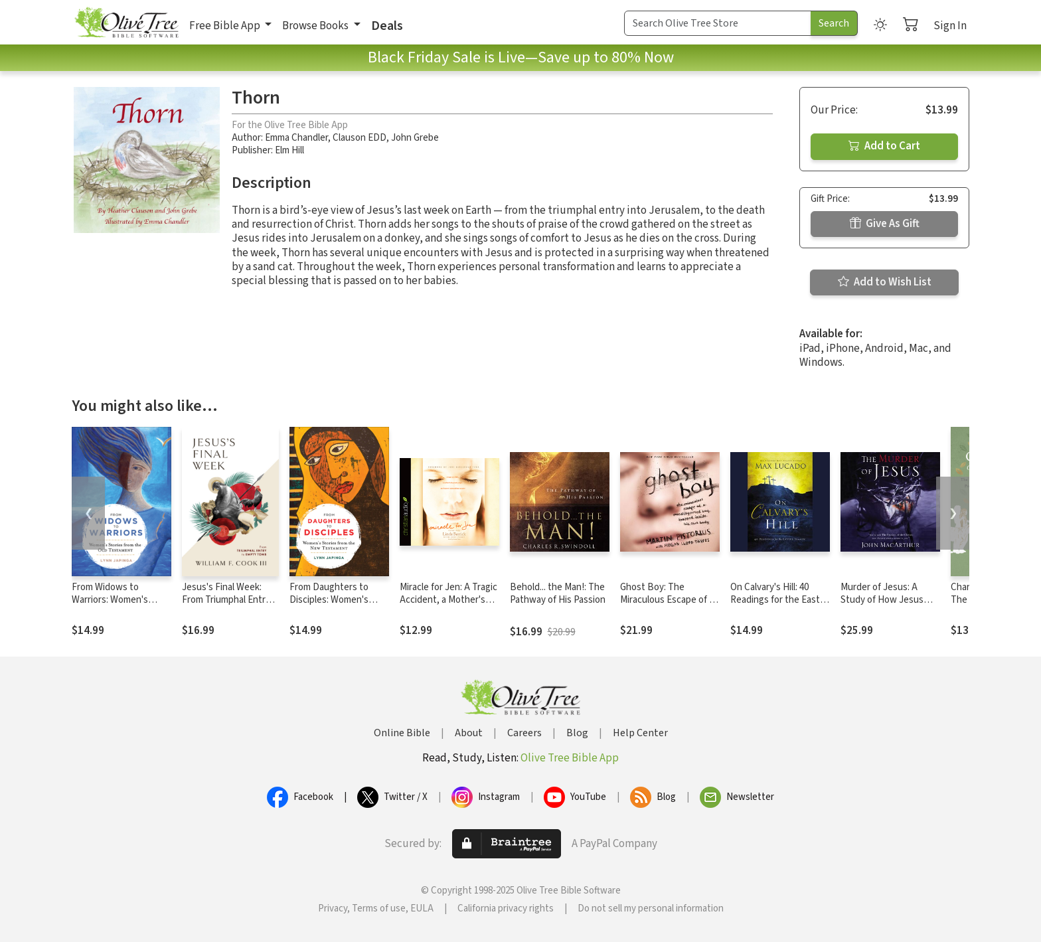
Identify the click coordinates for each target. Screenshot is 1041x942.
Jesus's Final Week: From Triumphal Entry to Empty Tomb (226, 599)
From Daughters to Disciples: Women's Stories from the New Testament (333, 606)
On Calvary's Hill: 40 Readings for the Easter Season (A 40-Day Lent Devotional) (779, 606)
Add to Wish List (884, 282)
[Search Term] (717, 23)
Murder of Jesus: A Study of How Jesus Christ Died (882, 599)
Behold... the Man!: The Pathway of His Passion (557, 593)
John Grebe (415, 138)
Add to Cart (884, 146)
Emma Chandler (296, 138)
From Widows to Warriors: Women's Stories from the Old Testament (113, 606)
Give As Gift (885, 224)
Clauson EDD (359, 138)
